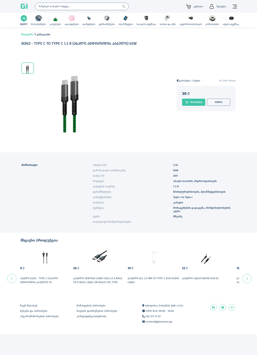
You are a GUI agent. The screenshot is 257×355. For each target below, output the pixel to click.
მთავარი (27, 34)
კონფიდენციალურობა (92, 337)
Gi (24, 6)
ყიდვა (218, 102)
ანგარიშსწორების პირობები (39, 337)
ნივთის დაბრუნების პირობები (97, 331)
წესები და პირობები (33, 331)
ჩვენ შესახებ (28, 326)
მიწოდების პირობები (91, 326)
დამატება (194, 102)
